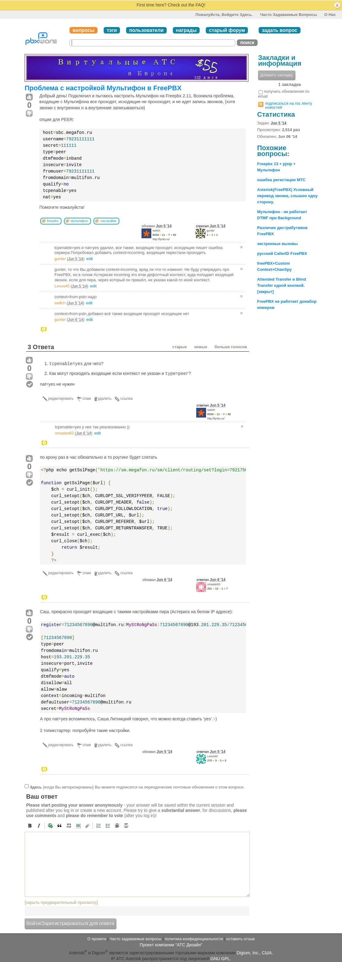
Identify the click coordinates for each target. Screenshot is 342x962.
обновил (157, 226)
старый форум (227, 30)
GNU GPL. (220, 958)
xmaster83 (64, 433)
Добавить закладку (276, 75)
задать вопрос (279, 30)
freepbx (52, 221)
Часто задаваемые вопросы (288, 14)
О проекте (96, 939)
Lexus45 (62, 286)
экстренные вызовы (277, 243)
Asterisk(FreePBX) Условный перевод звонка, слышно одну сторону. (287, 195)
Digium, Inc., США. (255, 952)
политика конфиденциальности (194, 939)
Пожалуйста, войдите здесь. (224, 14)
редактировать (61, 398)
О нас (330, 14)
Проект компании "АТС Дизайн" (171, 944)
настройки (108, 221)
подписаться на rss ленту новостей (288, 105)
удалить (105, 398)
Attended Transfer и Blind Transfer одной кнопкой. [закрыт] (281, 285)
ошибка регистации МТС (281, 179)
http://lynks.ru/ (161, 239)
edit (89, 258)
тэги (112, 30)
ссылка (126, 398)
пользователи (146, 30)
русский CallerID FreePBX (282, 253)
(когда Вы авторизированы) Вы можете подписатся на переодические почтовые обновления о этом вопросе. (137, 787)
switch (156, 230)
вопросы (83, 30)
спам (86, 398)
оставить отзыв (240, 939)
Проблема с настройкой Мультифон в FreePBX (103, 88)
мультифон (79, 221)
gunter (211, 230)
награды (186, 30)
